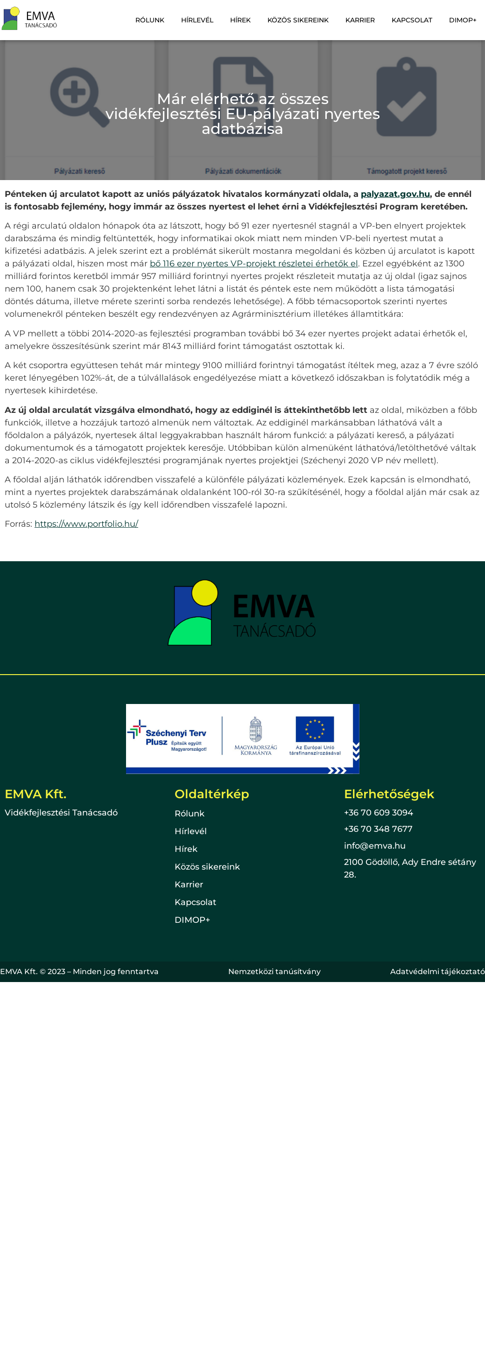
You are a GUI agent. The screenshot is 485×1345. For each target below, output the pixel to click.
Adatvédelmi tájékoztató (437, 971)
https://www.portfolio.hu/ (86, 524)
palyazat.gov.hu (395, 194)
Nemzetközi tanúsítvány (274, 971)
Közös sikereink (298, 20)
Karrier (360, 20)
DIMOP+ (463, 20)
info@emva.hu (375, 846)
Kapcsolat (412, 20)
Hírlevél (197, 20)
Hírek (240, 20)
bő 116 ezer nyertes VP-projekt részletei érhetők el (254, 263)
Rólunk (149, 20)
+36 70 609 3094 (378, 813)
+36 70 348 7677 (378, 829)
